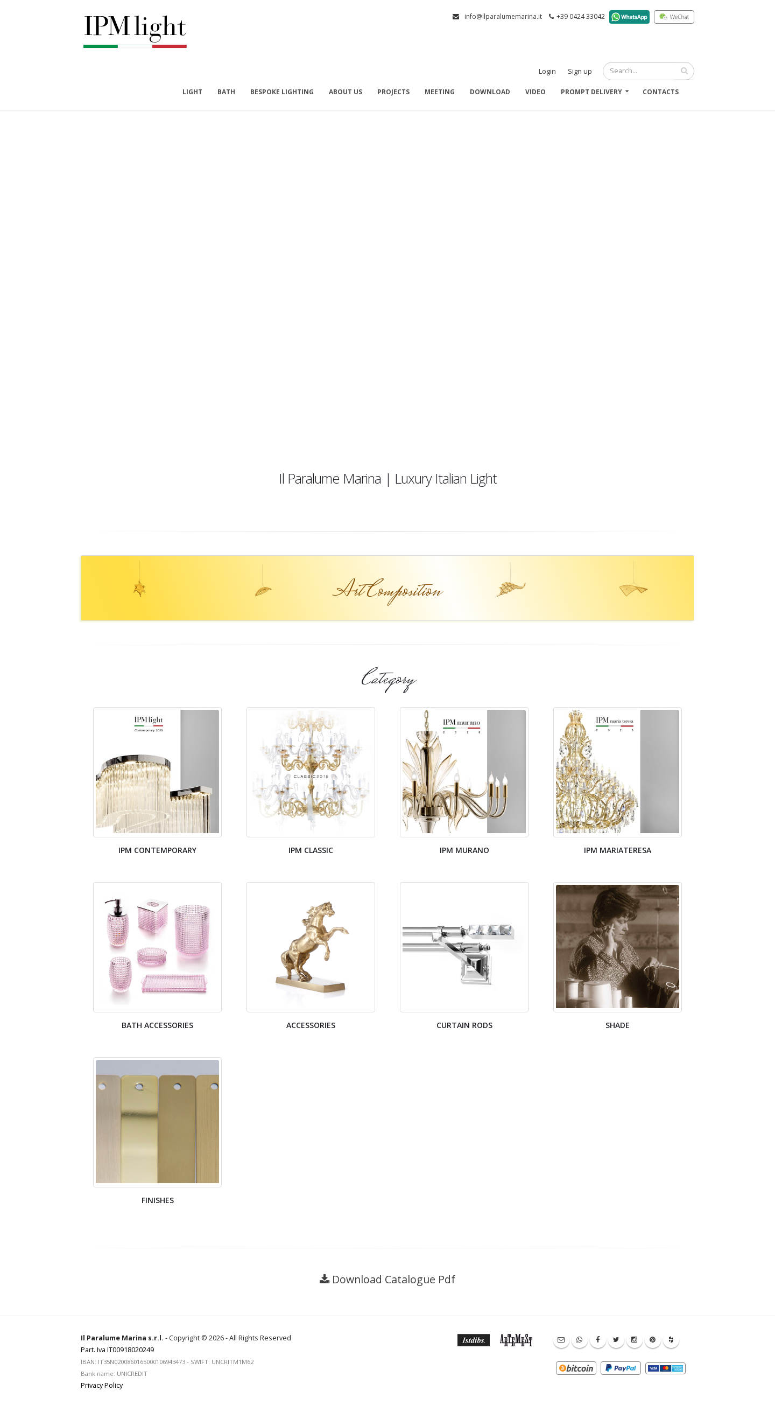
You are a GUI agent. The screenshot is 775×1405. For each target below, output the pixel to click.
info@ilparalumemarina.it (503, 16)
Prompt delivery (591, 91)
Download (490, 91)
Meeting (440, 91)
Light (192, 91)
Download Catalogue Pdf (393, 1279)
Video (535, 91)
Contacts (661, 91)
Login (547, 71)
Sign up (580, 71)
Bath (226, 91)
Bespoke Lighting (282, 91)
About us (345, 91)
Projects (393, 91)
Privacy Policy (102, 1385)
